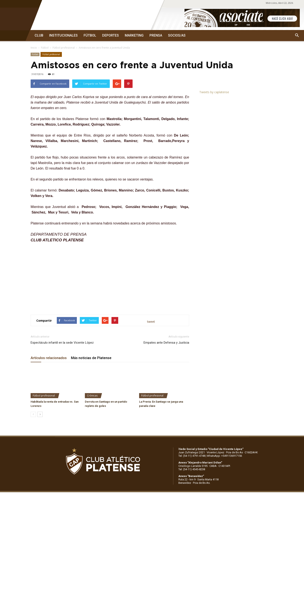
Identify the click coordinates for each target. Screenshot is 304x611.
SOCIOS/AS (177, 35)
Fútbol (45, 47)
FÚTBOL (90, 35)
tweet (151, 322)
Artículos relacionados (49, 358)
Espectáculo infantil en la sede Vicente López (62, 342)
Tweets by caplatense (214, 92)
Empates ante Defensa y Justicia (166, 342)
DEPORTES (110, 35)
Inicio (34, 47)
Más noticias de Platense (91, 358)
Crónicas (92, 395)
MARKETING (134, 35)
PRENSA (155, 35)
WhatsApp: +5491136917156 (224, 455)
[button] (297, 35)
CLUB (39, 35)
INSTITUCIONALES (63, 35)
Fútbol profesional (64, 47)
